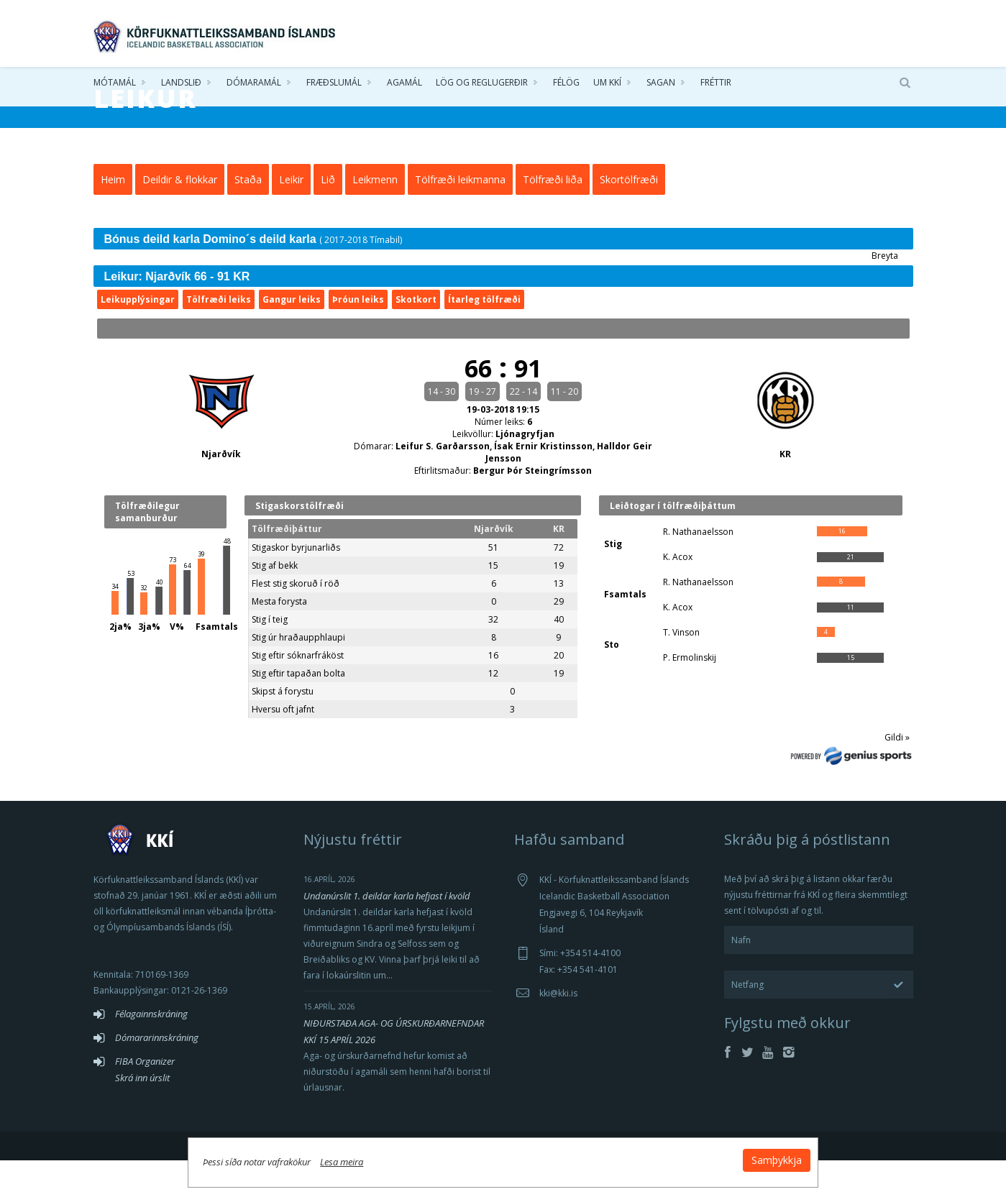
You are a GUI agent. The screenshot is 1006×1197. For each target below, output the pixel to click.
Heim (113, 216)
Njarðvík (221, 491)
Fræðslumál (334, 86)
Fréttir (715, 86)
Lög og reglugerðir (482, 86)
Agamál (404, 86)
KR (785, 491)
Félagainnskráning (151, 1050)
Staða (248, 216)
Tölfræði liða (552, 216)
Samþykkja (677, 1155)
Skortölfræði (629, 216)
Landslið (181, 86)
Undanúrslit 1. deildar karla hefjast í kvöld (386, 932)
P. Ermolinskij (689, 694)
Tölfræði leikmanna (460, 216)
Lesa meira (441, 1156)
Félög (566, 86)
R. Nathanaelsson (698, 568)
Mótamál (114, 86)
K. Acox (677, 593)
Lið (328, 216)
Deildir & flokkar (179, 216)
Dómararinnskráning (156, 1074)
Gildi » (897, 774)
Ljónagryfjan (524, 470)
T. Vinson (681, 669)
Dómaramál (254, 86)
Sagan (660, 86)
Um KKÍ (607, 86)
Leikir (291, 216)
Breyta (885, 292)
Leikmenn (375, 216)
